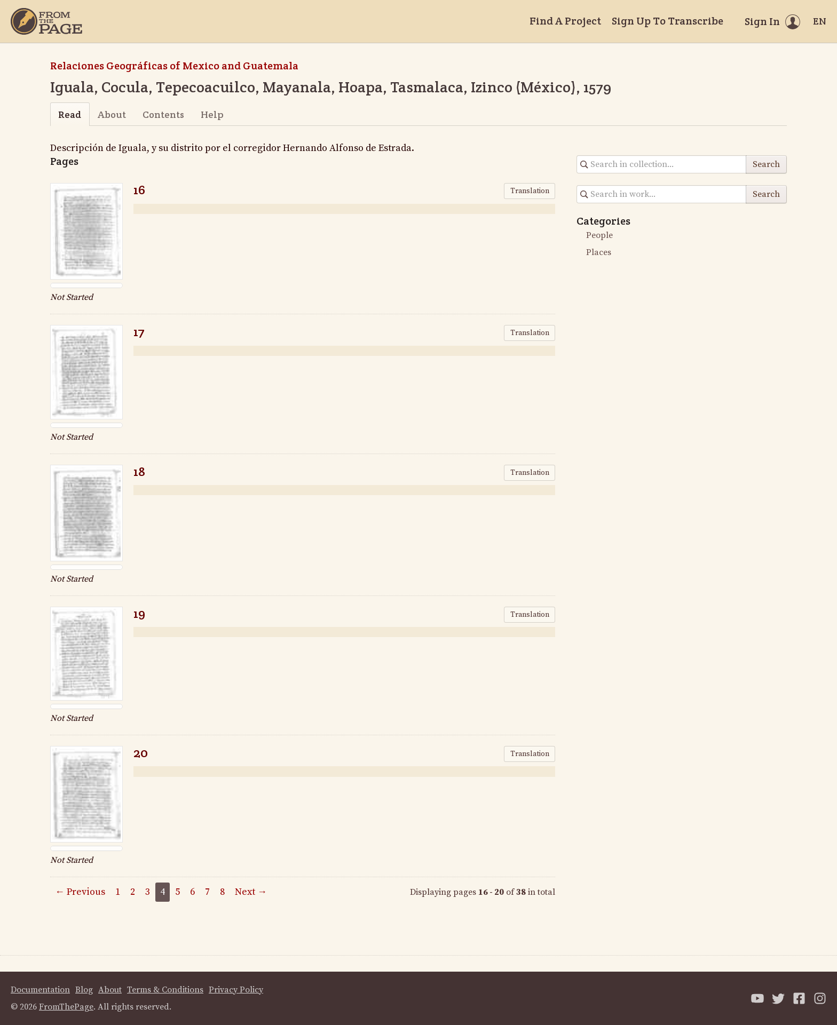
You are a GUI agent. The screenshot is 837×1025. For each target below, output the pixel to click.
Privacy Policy (236, 989)
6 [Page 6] (192, 892)
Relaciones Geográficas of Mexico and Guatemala (174, 66)
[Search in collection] (662, 164)
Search (766, 164)
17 (139, 331)
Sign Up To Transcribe (667, 21)
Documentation (40, 989)
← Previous (80, 892)
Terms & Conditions (165, 989)
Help (212, 114)
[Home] (46, 21)
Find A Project (565, 21)
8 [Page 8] (222, 892)
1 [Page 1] (117, 892)
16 (139, 189)
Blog (84, 989)
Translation (529, 191)
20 (140, 752)
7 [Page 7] (207, 892)
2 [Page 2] (132, 892)
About (112, 114)
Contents (163, 114)
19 (139, 613)
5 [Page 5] (177, 892)
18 (139, 471)
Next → (251, 892)
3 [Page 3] (147, 892)
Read (69, 114)
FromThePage (66, 1007)
